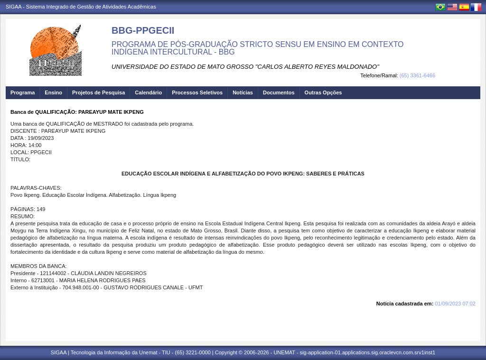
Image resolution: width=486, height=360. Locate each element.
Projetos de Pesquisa (98, 92)
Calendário (148, 92)
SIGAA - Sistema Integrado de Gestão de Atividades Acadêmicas (81, 6)
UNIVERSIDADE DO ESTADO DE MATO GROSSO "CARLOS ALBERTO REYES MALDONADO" (245, 66)
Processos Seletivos (197, 92)
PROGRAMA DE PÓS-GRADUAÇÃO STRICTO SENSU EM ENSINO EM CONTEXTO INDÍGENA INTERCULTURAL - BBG (258, 48)
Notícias (243, 92)
